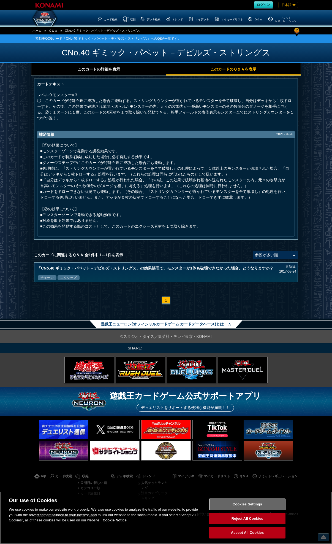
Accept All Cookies (247, 532)
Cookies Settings (247, 504)
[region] (166, 518)
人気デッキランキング (154, 485)
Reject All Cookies (247, 518)
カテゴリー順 (90, 488)
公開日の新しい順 (93, 483)
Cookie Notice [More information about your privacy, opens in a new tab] (115, 520)
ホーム (37, 30)
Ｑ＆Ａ (53, 30)
